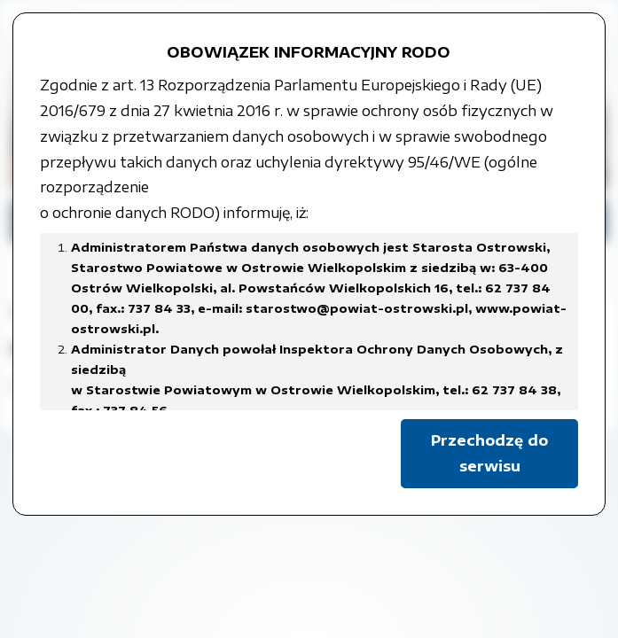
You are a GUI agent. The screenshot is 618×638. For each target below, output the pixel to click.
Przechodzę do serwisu (489, 453)
